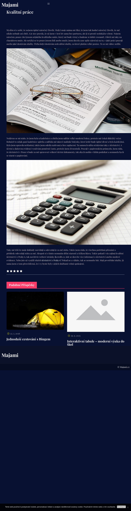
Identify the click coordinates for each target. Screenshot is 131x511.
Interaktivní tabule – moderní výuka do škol (95, 343)
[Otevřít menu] (48, 3)
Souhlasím (121, 507)
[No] (127, 507)
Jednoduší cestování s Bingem (28, 339)
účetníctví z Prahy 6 (51, 260)
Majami (9, 4)
